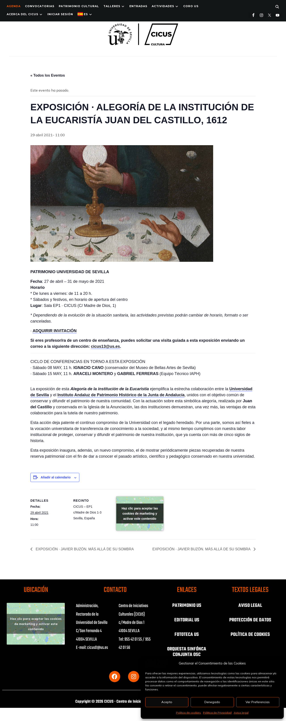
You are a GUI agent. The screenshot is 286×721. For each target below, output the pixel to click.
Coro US (190, 6)
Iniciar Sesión (60, 14)
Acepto (166, 702)
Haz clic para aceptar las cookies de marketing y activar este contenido (140, 513)
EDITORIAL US (186, 620)
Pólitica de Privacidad (217, 712)
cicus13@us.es (105, 346)
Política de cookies (188, 712)
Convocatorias (39, 6)
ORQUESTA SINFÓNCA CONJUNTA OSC (186, 651)
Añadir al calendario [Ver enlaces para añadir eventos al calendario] (56, 477)
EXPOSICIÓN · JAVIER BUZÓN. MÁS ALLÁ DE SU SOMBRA (84, 549)
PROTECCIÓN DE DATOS (250, 620)
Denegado (212, 702)
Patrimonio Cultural (79, 6)
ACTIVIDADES (163, 6)
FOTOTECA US (187, 634)
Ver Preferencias (258, 702)
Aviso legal (241, 712)
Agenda (14, 6)
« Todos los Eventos (47, 75)
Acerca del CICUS (22, 14)
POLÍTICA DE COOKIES (250, 634)
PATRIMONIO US (186, 605)
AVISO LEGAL (250, 605)
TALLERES (111, 6)
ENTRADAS (138, 6)
